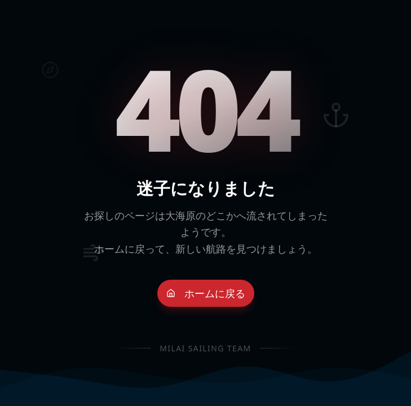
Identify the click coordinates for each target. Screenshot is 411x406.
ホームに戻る (205, 293)
